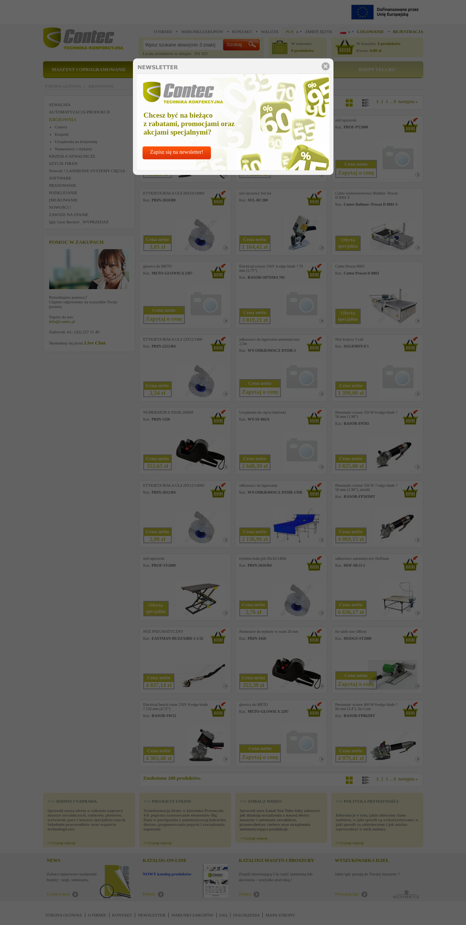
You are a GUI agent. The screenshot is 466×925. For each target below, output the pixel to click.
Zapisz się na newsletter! (177, 152)
